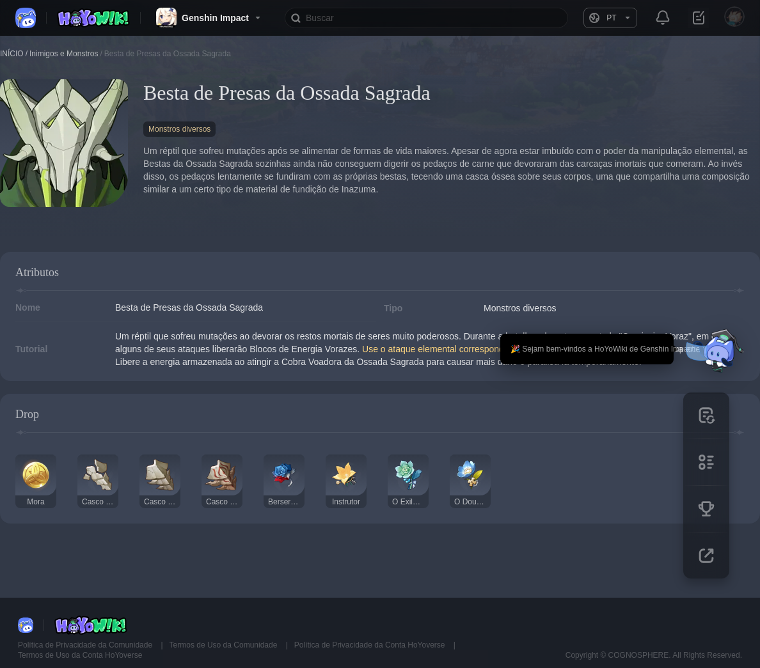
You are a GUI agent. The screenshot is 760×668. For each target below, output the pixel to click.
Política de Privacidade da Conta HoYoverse (370, 645)
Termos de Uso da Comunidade (225, 645)
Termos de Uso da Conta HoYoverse (80, 655)
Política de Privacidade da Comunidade (86, 645)
